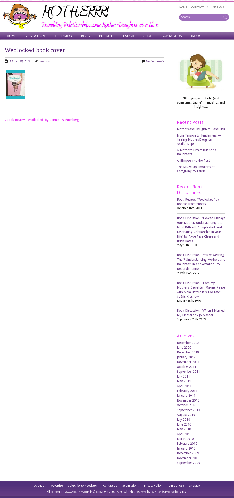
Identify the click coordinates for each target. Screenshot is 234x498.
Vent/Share (36, 36)
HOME (183, 7)
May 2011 (184, 381)
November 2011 (188, 362)
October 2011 (186, 367)
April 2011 (184, 386)
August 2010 (186, 415)
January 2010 (186, 448)
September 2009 (188, 463)
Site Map (194, 485)
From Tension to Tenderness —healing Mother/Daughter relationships (199, 139)
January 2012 (186, 357)
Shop (147, 36)
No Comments (155, 61)
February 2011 (187, 391)
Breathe (106, 36)
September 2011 (188, 371)
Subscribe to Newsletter (83, 485)
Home (11, 36)
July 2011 (183, 376)
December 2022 (188, 343)
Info (195, 36)
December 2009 (188, 453)
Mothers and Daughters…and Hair (201, 129)
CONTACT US (199, 7)
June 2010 (184, 424)
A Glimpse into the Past (193, 160)
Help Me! (62, 36)
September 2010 (188, 410)
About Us (40, 485)
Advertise (57, 485)
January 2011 (186, 395)
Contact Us (172, 36)
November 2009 (188, 458)
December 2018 (188, 352)
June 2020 (184, 347)
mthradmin (46, 61)
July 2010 (183, 419)
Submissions (130, 485)
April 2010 (184, 434)
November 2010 (188, 400)
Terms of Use (175, 485)
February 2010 (187, 443)
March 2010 (185, 439)
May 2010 (184, 429)
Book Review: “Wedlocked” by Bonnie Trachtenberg (42, 120)
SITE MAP (218, 7)
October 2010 (186, 405)
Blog (85, 36)
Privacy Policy (153, 485)
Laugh (128, 36)
